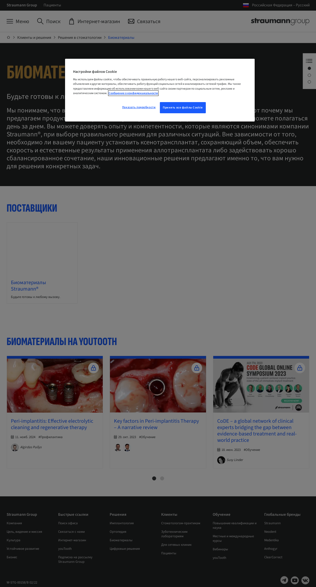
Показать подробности (139, 107)
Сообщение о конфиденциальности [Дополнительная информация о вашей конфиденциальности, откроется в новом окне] (133, 93)
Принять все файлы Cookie (183, 107)
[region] (160, 90)
